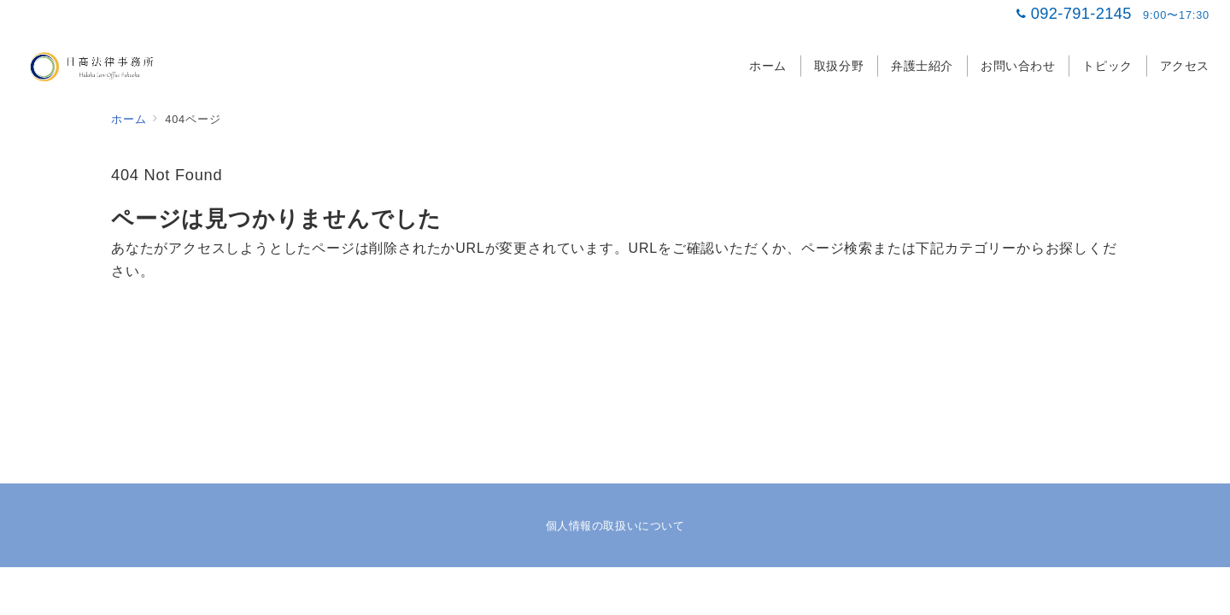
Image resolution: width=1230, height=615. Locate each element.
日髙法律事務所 (633, 591)
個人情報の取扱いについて (615, 525)
